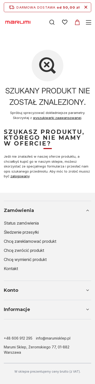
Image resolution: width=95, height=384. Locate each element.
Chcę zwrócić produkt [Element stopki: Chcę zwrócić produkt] (24, 250)
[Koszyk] (77, 22)
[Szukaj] (52, 22)
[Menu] (89, 22)
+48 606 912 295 (18, 338)
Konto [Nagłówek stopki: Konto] (11, 290)
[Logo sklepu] (23, 22)
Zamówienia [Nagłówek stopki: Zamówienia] (19, 210)
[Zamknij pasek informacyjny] (85, 7)
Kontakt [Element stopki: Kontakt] (11, 268)
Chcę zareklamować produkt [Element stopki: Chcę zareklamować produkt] (30, 241)
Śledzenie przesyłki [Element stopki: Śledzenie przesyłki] (21, 232)
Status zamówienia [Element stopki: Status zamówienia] (21, 223)
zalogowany (19, 176)
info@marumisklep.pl (53, 338)
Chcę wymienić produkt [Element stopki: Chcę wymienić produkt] (25, 259)
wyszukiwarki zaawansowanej (57, 118)
